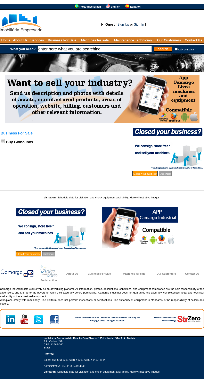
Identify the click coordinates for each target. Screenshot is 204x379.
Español (135, 6)
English (115, 6)
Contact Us (193, 40)
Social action (48, 280)
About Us (20, 40)
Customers (165, 173)
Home (5, 40)
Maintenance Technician (133, 40)
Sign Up (123, 24)
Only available (186, 49)
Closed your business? (145, 173)
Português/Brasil (90, 6)
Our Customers (169, 40)
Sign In (139, 24)
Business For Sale (62, 40)
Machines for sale (95, 40)
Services (37, 40)
